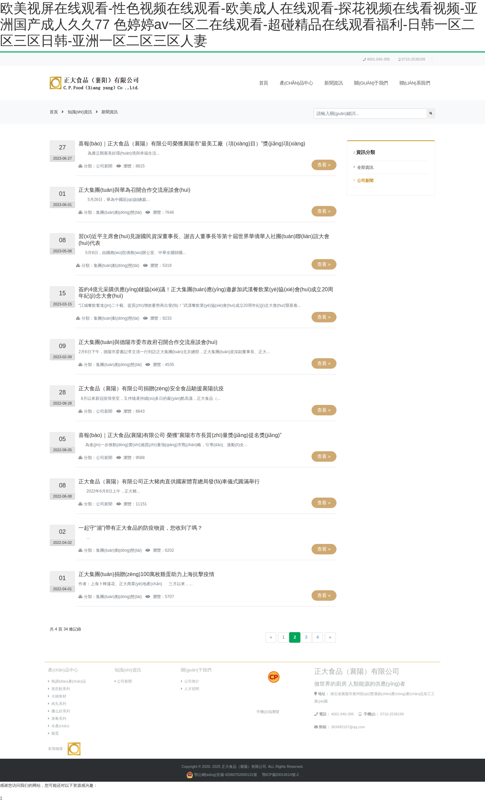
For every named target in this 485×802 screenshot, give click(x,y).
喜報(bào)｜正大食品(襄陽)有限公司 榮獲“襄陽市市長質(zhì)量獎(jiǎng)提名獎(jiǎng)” (179, 435)
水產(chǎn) (58, 726)
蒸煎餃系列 (59, 689)
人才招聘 (190, 689)
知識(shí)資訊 (80, 112)
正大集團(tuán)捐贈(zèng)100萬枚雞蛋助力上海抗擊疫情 (146, 574)
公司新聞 (365, 180)
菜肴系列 (57, 718)
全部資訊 (365, 167)
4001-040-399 (376, 59)
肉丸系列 (57, 704)
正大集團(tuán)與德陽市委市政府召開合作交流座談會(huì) (147, 342)
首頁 (263, 83)
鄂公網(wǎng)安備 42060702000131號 (222, 775)
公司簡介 (190, 681)
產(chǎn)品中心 (296, 83)
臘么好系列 (59, 711)
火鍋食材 (57, 696)
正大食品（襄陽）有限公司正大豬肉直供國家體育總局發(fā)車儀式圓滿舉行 (169, 481)
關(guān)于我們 (371, 83)
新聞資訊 (333, 83)
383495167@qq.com (348, 727)
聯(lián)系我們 (414, 83)
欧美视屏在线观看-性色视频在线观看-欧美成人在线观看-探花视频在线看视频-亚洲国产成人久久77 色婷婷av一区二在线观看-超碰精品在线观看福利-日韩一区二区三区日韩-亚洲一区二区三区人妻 (239, 24)
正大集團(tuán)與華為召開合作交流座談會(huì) (134, 190)
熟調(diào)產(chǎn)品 (67, 681)
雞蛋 (53, 733)
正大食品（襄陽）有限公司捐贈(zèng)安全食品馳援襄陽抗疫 (151, 388)
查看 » (324, 164)
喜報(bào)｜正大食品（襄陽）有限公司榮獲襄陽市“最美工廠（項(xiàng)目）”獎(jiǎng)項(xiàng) (191, 143)
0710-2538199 (412, 59)
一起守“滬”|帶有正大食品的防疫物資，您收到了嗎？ (140, 528)
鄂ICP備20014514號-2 (280, 775)
